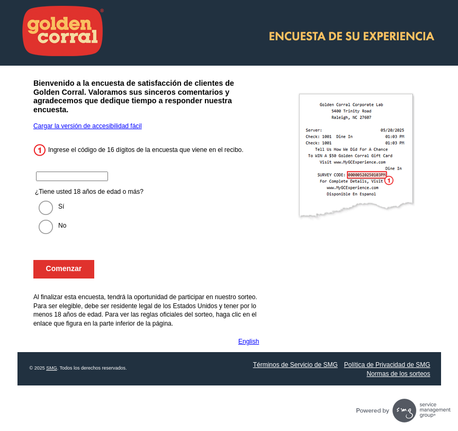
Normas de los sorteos (398, 374)
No (62, 225)
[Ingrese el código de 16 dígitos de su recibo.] (72, 176)
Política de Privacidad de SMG (387, 365)
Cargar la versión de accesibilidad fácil (87, 126)
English (248, 341)
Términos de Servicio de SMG (295, 365)
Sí (61, 206)
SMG (51, 368)
